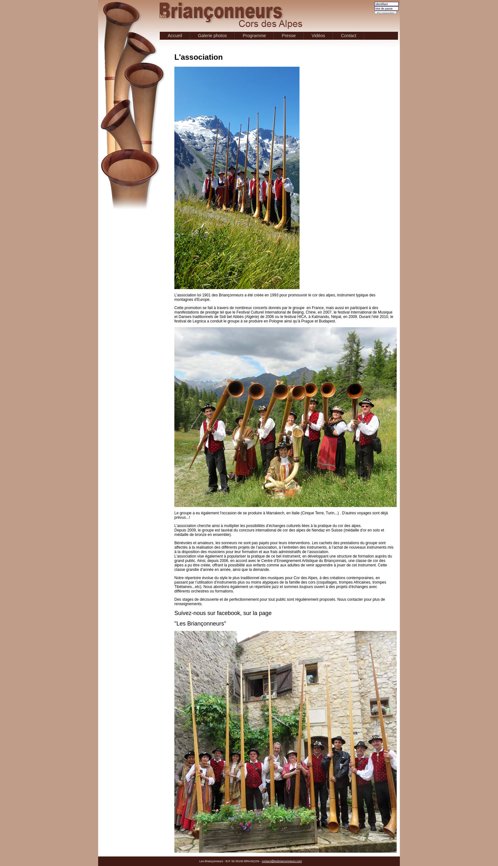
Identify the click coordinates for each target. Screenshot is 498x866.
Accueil (175, 35)
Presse (289, 35)
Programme (254, 35)
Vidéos (318, 35)
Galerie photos (212, 35)
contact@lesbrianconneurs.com (282, 861)
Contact (348, 35)
